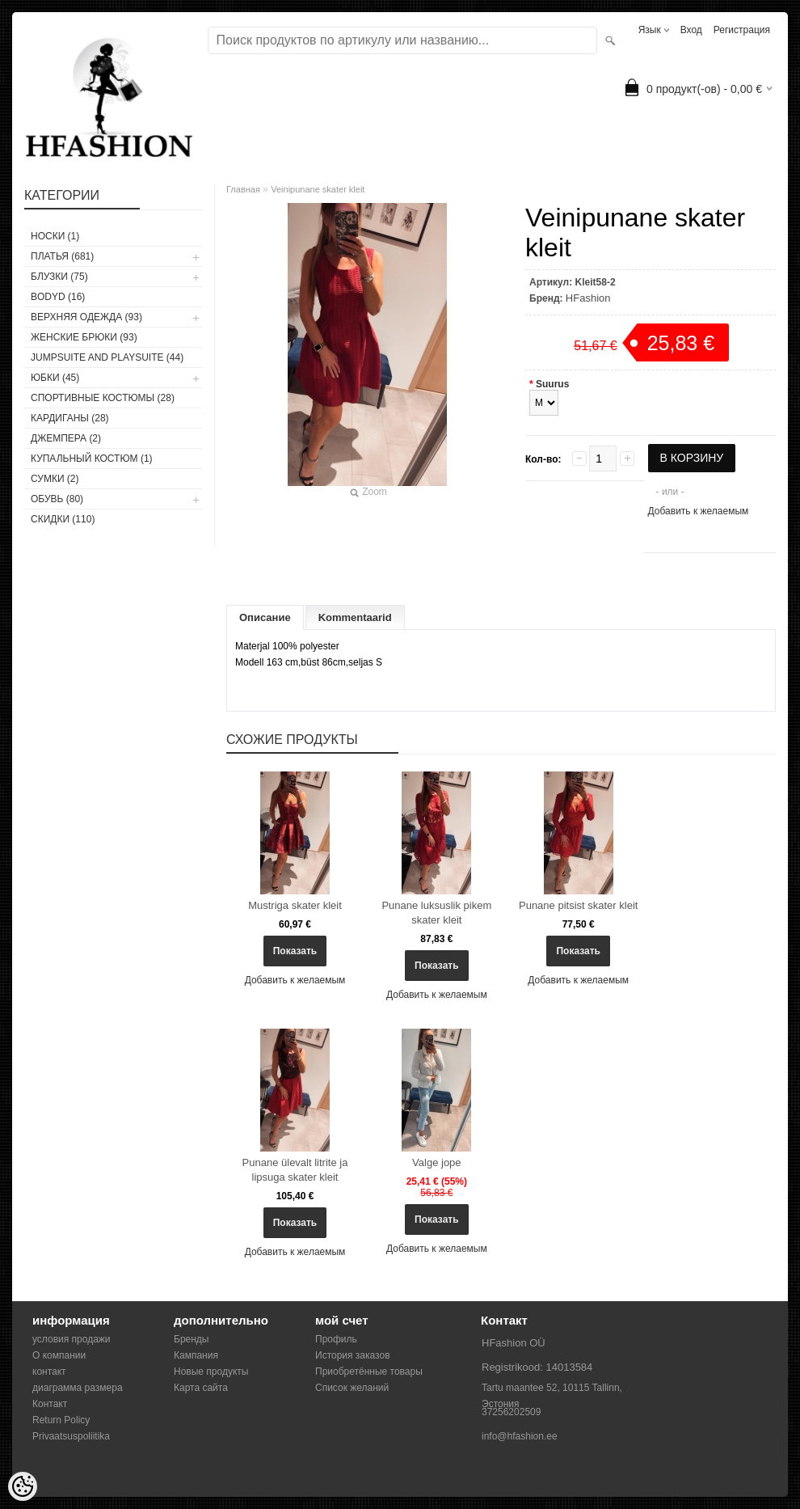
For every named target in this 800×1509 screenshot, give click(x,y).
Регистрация (742, 30)
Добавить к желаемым (698, 511)
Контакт (49, 1404)
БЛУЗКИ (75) (59, 276)
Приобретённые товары (369, 1371)
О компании (59, 1355)
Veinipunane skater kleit (317, 189)
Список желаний (352, 1387)
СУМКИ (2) (55, 478)
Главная (243, 189)
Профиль (336, 1339)
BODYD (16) (58, 296)
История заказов (352, 1355)
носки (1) (55, 236)
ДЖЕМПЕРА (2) (66, 438)
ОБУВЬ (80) (57, 499)
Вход (691, 30)
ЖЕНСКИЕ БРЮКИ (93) (84, 337)
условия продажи (71, 1339)
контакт (49, 1371)
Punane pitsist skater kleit (578, 905)
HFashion (588, 298)
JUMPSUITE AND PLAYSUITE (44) (107, 357)
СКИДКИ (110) (63, 519)
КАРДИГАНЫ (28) (70, 418)
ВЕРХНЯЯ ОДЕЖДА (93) (86, 317)
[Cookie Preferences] (22, 1486)
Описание (265, 617)
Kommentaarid (355, 617)
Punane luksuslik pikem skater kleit (436, 912)
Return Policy (61, 1420)
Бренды (191, 1339)
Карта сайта (201, 1387)
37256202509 (511, 1412)
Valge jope (436, 1162)
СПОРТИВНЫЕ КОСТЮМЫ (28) (103, 398)
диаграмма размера (77, 1387)
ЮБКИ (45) (55, 377)
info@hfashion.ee (520, 1436)
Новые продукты (211, 1371)
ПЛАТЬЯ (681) (62, 256)
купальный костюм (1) (92, 458)
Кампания (196, 1355)
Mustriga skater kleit (295, 905)
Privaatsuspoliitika (71, 1436)
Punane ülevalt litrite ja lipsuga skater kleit (295, 1169)
